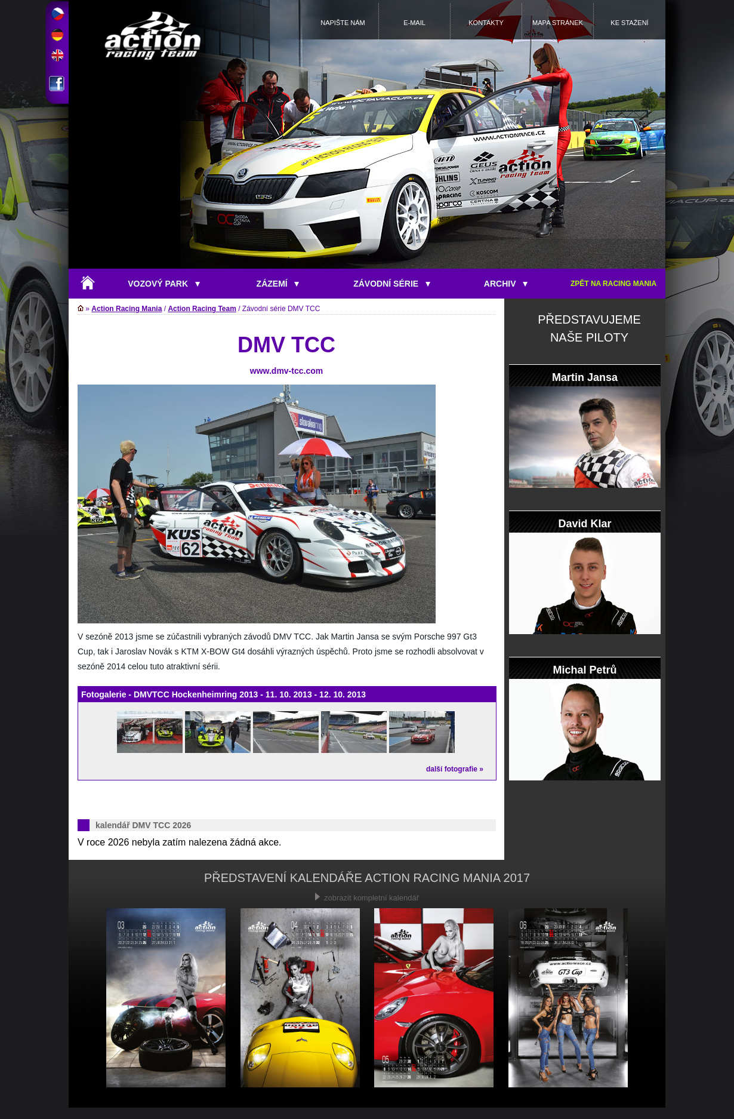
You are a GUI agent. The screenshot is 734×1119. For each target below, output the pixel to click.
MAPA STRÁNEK (557, 22)
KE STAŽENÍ (629, 22)
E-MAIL (414, 22)
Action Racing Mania (126, 309)
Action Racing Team (202, 309)
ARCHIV (506, 283)
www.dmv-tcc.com (286, 371)
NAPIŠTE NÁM (342, 22)
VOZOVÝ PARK (164, 283)
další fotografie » (454, 769)
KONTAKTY (485, 22)
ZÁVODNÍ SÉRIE (391, 283)
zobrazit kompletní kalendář (367, 897)
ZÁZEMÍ (278, 283)
